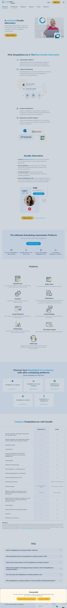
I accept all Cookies (44, 599)
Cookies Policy (29, 595)
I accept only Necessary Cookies (26, 599)
